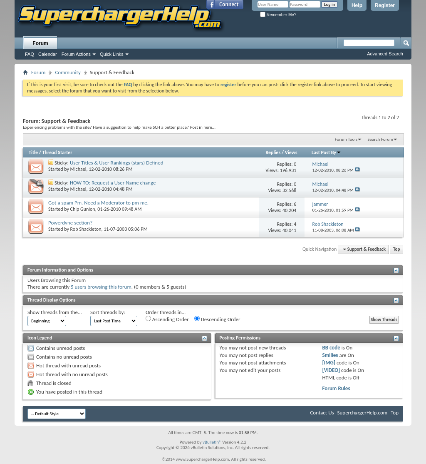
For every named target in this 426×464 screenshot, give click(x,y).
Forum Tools (346, 139)
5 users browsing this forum (101, 287)
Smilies (330, 355)
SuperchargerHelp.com (362, 412)
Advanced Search (385, 53)
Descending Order (217, 319)
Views (291, 152)
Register (385, 5)
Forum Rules (336, 388)
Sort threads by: (107, 312)
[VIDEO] (331, 370)
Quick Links (112, 54)
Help (357, 5)
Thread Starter (57, 152)
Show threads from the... (54, 312)
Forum (40, 43)
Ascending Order (167, 319)
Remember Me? (278, 14)
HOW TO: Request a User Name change (113, 183)
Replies (272, 152)
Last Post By (326, 152)
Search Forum (381, 139)
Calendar (47, 54)
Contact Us (322, 412)
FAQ (29, 54)
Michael (78, 169)
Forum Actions (76, 54)
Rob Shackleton (86, 229)
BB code (331, 347)
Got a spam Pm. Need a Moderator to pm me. (98, 203)
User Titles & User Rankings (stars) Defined (116, 163)
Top (396, 249)
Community (67, 72)
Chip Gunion (82, 209)
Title (33, 152)
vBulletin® (212, 442)
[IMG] (328, 362)
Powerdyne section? (70, 223)
